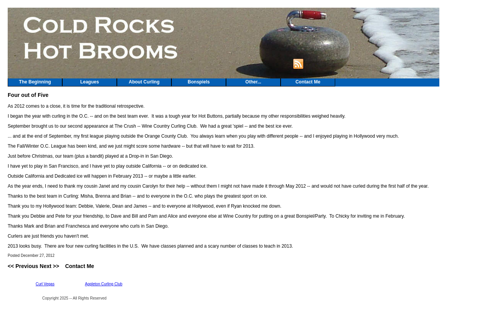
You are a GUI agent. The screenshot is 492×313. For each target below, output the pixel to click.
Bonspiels (198, 82)
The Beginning (35, 82)
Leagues (89, 82)
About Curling (144, 82)
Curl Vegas (45, 284)
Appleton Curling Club (103, 284)
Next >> (49, 266)
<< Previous (23, 266)
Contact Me (308, 82)
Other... (253, 82)
